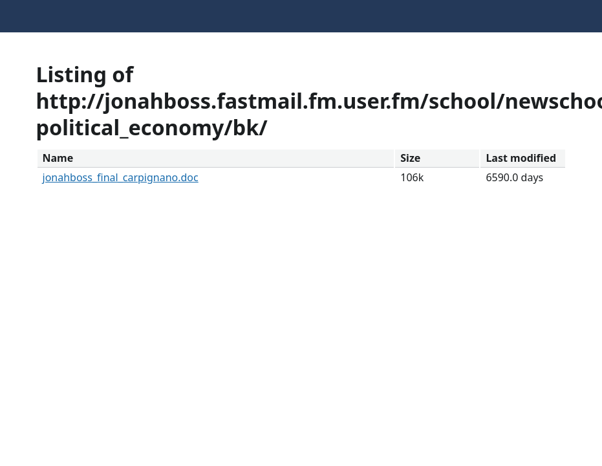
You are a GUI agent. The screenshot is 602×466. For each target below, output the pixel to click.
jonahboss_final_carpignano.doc (121, 177)
